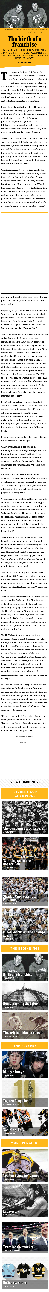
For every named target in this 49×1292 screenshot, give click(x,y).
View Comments (24, 782)
